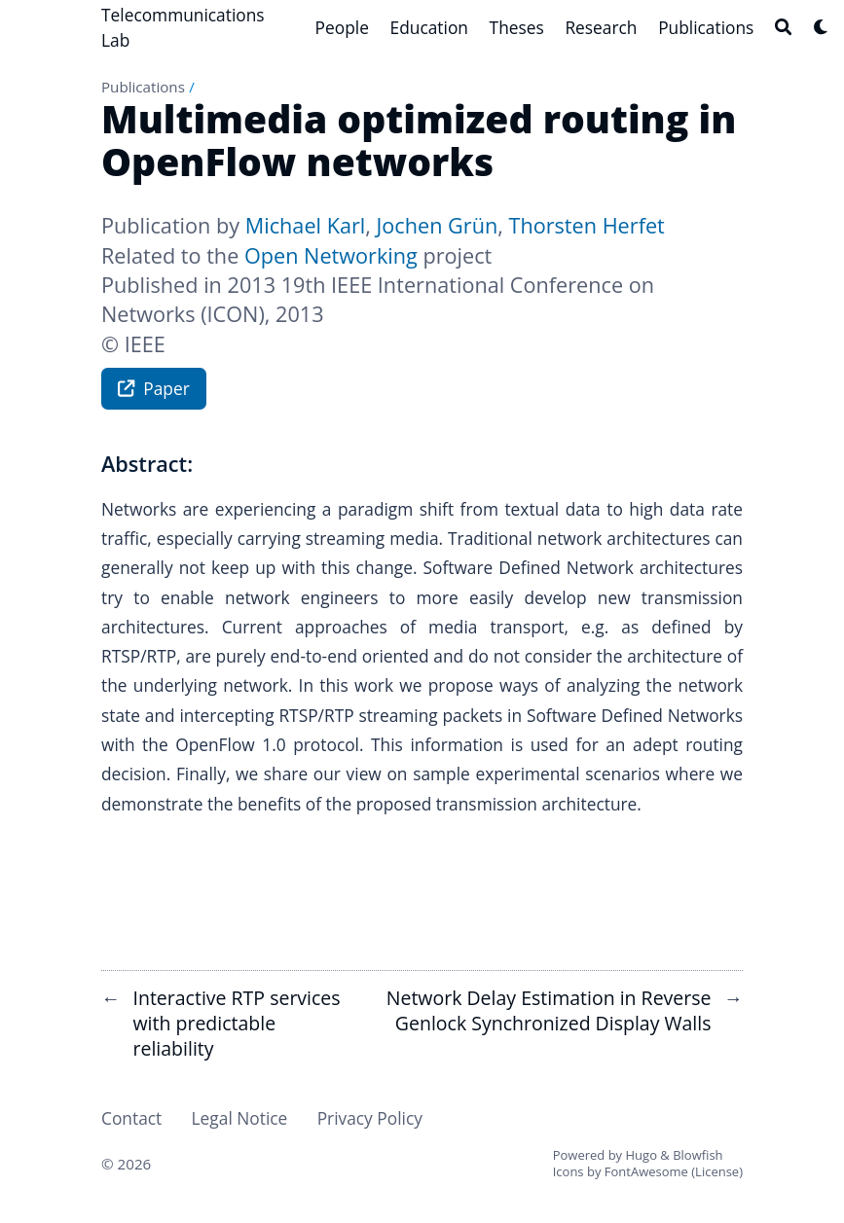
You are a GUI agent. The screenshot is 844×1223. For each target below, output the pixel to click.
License (717, 1171)
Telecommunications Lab (183, 27)
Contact (131, 1118)
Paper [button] (153, 391)
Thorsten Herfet (586, 225)
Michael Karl (305, 225)
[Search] (783, 26)
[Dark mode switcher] (821, 26)
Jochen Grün (436, 225)
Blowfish (697, 1155)
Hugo (641, 1155)
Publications (143, 86)
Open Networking (331, 255)
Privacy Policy (369, 1118)
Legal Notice (240, 1118)
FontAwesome (646, 1171)
